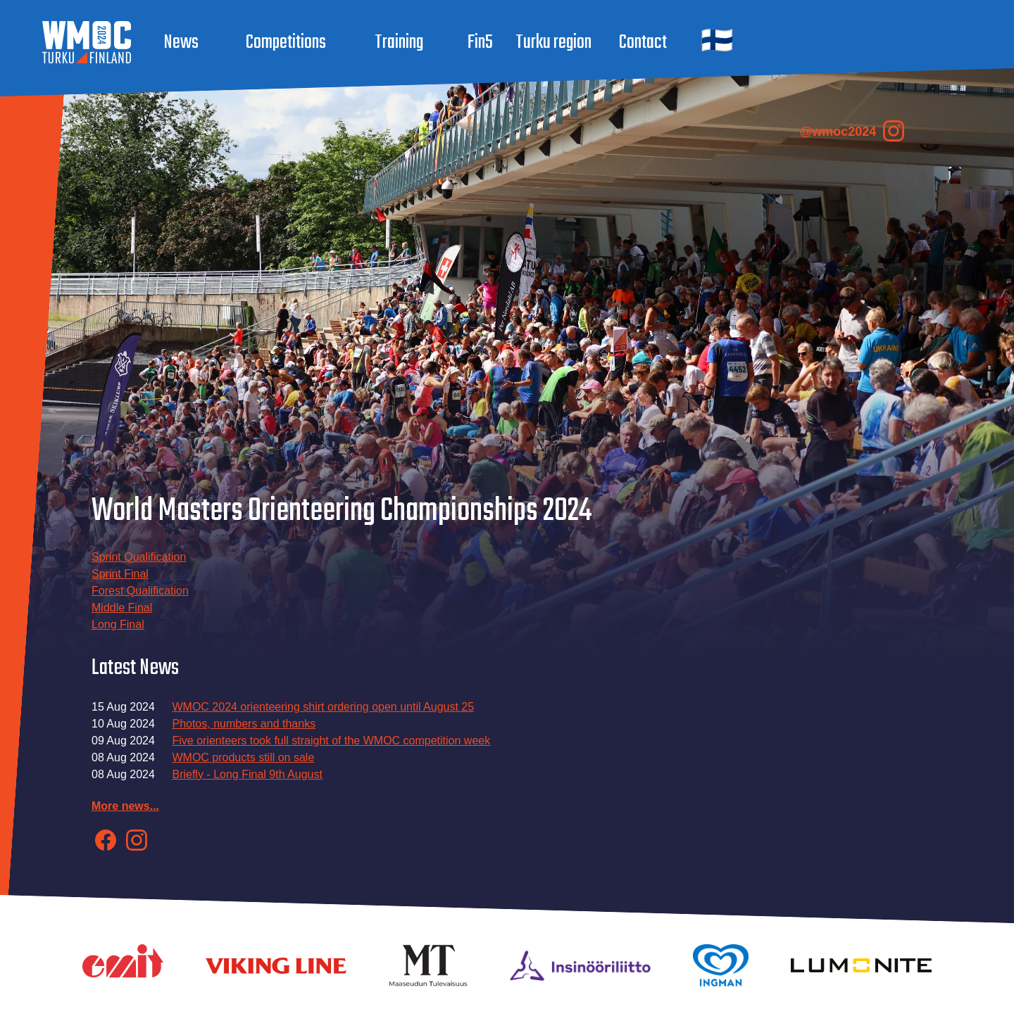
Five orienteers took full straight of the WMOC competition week (331, 741)
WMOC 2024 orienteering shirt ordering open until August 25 (323, 707)
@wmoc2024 (852, 130)
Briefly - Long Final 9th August (247, 774)
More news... (125, 806)
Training (399, 42)
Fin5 (480, 42)
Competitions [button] (286, 42)
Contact (643, 42)
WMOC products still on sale (243, 757)
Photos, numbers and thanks (243, 724)
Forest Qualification (140, 591)
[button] (715, 42)
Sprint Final (120, 574)
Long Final (118, 624)
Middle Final (122, 608)
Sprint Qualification (139, 557)
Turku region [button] (553, 42)
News (181, 42)
